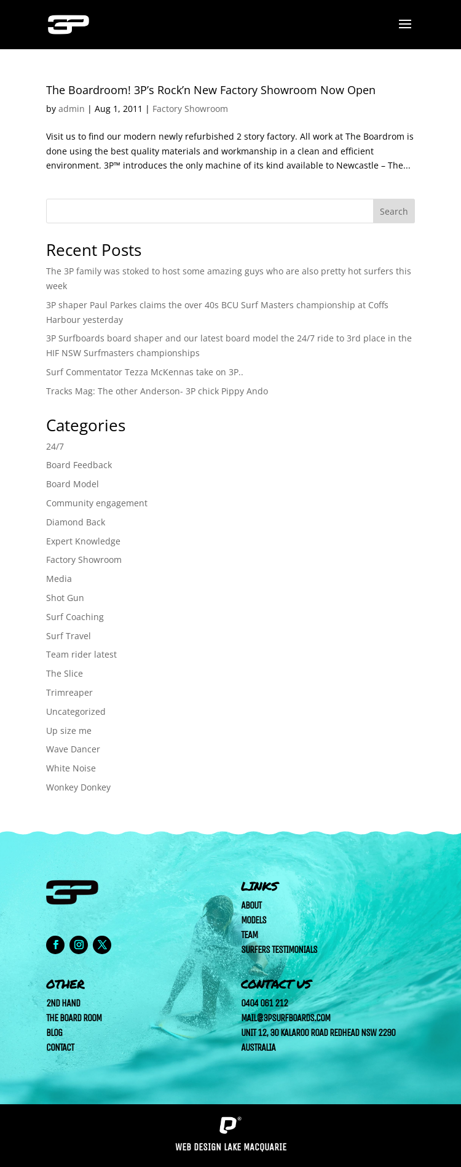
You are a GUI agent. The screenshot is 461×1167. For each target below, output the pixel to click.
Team (249, 935)
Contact (60, 1047)
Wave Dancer (73, 749)
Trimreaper (69, 692)
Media (59, 578)
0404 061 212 (264, 1003)
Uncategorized (76, 711)
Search (394, 211)
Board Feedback (79, 465)
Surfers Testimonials (279, 949)
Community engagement (97, 503)
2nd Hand (63, 1003)
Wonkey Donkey (78, 787)
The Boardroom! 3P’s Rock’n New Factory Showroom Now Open (211, 89)
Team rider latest (81, 654)
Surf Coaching (75, 617)
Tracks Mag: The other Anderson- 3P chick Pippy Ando (157, 391)
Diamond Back (75, 522)
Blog (54, 1032)
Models (253, 920)
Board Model (72, 484)
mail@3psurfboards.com (285, 1018)
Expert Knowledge (83, 541)
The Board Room (73, 1018)
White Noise (71, 768)
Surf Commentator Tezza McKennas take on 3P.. (144, 372)
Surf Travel (68, 636)
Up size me (69, 730)
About (251, 905)
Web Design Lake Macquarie (230, 1147)
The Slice (64, 673)
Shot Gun (65, 597)
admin (71, 108)
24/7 (55, 446)
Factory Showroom (190, 108)
